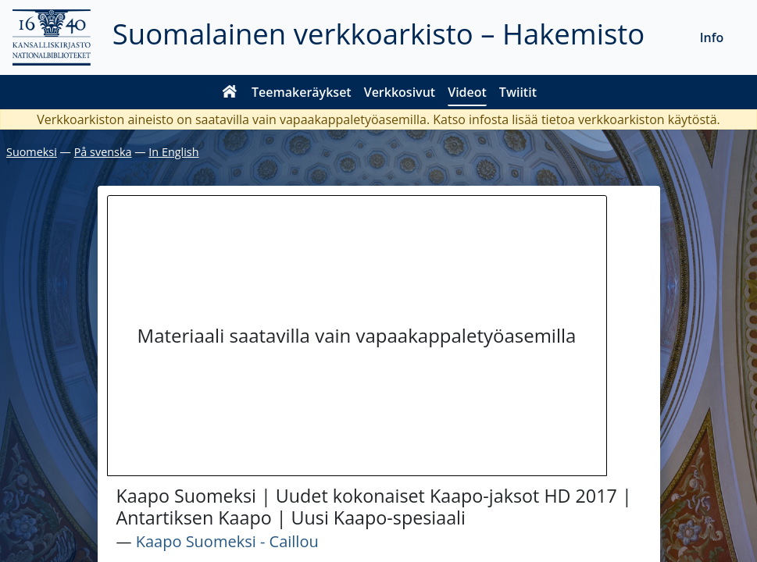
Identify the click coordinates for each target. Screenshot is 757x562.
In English (173, 151)
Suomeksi (31, 151)
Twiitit (518, 92)
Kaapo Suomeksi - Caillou (227, 541)
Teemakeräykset (302, 92)
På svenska (103, 151)
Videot (467, 92)
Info (712, 37)
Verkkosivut (399, 92)
